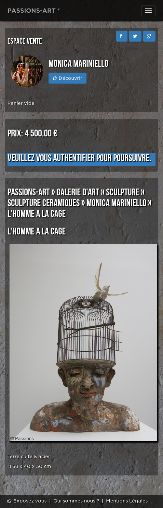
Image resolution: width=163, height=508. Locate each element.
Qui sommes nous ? (76, 500)
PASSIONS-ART (28, 192)
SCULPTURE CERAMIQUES (43, 203)
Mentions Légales (127, 500)
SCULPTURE (122, 192)
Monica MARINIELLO (116, 203)
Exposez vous (27, 500)
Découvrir (67, 78)
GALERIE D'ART (78, 192)
